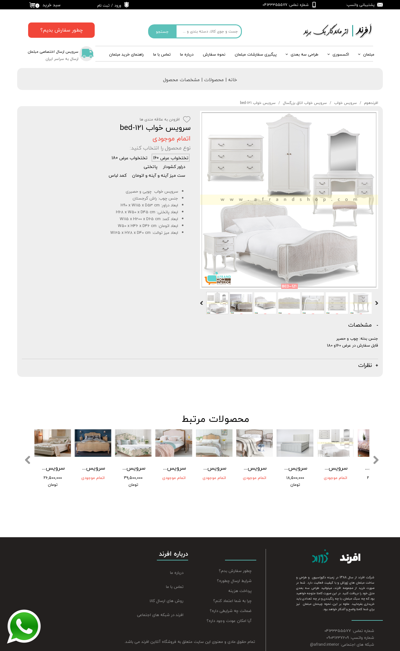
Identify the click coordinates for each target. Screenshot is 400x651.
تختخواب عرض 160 (170, 158)
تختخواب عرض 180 (130, 158)
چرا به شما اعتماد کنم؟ (232, 591)
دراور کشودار (174, 166)
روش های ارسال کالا (166, 591)
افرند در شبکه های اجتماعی (160, 605)
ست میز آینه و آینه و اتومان (158, 175)
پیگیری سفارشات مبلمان (256, 54)
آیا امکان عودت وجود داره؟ (229, 611)
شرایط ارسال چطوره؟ (234, 571)
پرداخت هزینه (240, 581)
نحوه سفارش (214, 54)
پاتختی (151, 166)
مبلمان (368, 54)
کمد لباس (118, 175)
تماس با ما (162, 54)
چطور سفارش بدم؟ (235, 561)
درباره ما (176, 563)
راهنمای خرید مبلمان (126, 54)
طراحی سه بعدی (304, 54)
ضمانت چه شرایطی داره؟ (231, 601)
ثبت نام (103, 5)
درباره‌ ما (186, 54)
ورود (117, 5)
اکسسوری (340, 54)
